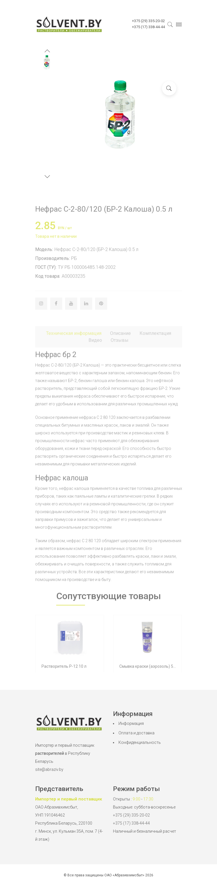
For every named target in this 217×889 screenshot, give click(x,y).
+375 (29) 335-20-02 (131, 815)
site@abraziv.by (49, 769)
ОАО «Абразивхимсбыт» (124, 875)
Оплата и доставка (136, 733)
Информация (131, 723)
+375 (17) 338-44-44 (131, 823)
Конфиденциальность (139, 742)
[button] (47, 51)
